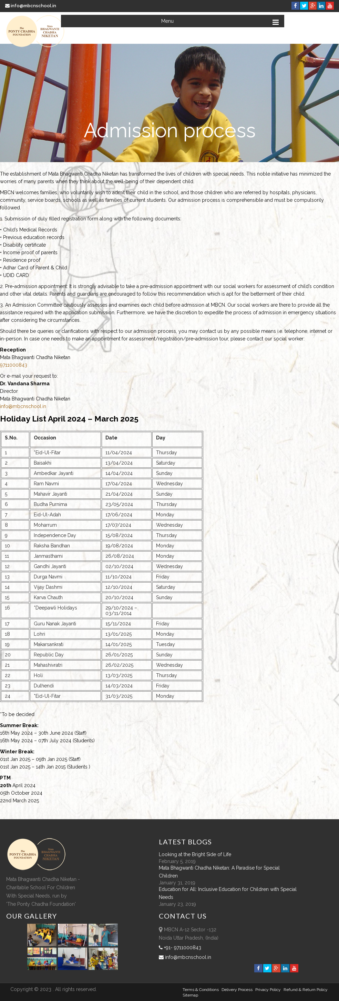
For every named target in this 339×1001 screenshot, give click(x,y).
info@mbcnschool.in (31, 5)
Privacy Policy (268, 989)
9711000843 (13, 365)
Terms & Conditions (201, 989)
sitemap (190, 995)
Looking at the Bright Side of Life (195, 854)
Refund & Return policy (306, 989)
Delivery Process (237, 989)
